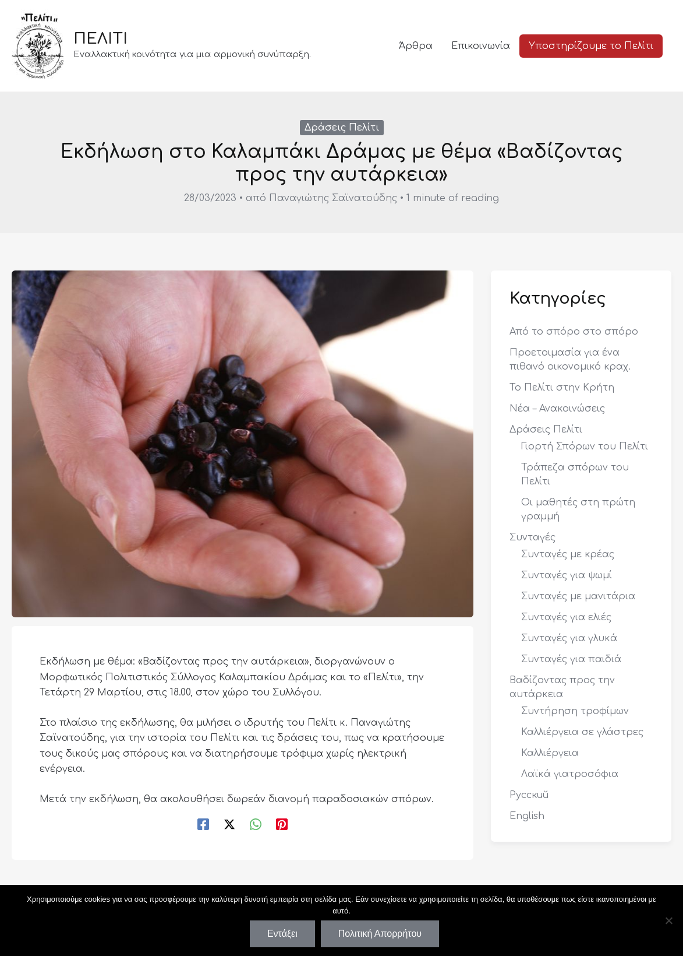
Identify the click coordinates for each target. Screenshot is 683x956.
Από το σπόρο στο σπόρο (573, 331)
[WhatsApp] (255, 824)
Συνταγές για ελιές (566, 617)
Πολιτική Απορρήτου (380, 934)
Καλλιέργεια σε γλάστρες (582, 732)
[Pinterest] (282, 824)
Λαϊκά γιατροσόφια (569, 774)
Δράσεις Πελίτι (342, 127)
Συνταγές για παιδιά (571, 659)
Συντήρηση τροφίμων (575, 711)
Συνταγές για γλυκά (569, 638)
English (526, 816)
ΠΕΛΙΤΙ (100, 38)
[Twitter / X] (229, 824)
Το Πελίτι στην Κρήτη (561, 387)
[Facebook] (203, 824)
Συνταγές (532, 537)
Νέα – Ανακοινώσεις (557, 408)
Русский (528, 795)
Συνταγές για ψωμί (566, 575)
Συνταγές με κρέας (567, 554)
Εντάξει (282, 934)
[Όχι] (668, 920)
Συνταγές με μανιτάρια (578, 596)
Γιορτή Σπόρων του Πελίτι (584, 446)
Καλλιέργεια (550, 753)
